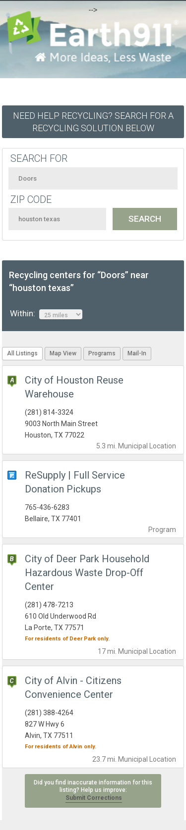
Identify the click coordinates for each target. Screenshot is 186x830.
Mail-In (136, 353)
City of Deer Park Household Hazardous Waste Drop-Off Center (87, 572)
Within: (46, 313)
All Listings (22, 353)
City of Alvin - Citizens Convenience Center (73, 687)
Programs (102, 353)
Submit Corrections (93, 797)
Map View (63, 353)
